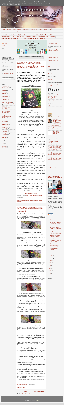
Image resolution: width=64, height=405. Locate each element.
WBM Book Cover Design (52, 71)
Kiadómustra (47, 31)
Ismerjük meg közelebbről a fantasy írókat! (40, 36)
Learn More (56, 3)
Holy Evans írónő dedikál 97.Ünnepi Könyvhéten (54, 246)
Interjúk (3, 34)
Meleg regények (23, 34)
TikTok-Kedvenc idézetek (52, 96)
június (51, 220)
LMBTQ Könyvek (5, 127)
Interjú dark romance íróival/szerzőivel (31, 38)
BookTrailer (4, 32)
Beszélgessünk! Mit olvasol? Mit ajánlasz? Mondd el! (53, 108)
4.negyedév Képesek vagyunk (53, 61)
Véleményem (19, 201)
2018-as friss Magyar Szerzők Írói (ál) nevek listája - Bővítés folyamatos (54, 144)
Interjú (24, 386)
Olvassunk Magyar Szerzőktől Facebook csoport (53, 105)
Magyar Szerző (26, 200)
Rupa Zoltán (35, 200)
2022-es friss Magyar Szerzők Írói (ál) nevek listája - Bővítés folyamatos (54, 154)
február (51, 258)
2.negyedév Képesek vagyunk (53, 58)
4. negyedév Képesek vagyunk (53, 51)
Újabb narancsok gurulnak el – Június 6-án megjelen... (55, 236)
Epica (49, 66)
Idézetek (53, 31)
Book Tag (40, 29)
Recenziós (4, 136)
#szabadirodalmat (5, 86)
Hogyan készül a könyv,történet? (12, 34)
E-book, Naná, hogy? (20, 36)
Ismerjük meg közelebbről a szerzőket (15, 32)
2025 (50, 262)
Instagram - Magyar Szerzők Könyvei (54, 100)
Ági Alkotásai (50, 79)
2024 (50, 263)
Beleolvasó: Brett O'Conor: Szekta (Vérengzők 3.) (56, 132)
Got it (61, 3)
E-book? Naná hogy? (6, 99)
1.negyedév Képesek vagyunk (53, 49)
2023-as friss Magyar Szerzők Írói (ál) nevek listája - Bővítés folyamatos (54, 156)
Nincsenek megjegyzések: (37, 195)
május (51, 253)
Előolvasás (27, 31)
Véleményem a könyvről (18, 31)
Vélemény (40, 200)
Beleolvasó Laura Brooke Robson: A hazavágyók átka (55, 228)
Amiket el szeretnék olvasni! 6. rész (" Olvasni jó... (55, 230)
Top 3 (21, 38)
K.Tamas (5, 43)
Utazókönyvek (4, 144)
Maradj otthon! (31, 34)
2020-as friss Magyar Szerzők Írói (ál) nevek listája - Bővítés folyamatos (54, 149)
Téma (13, 36)
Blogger (37, 400)
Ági (4, 45)
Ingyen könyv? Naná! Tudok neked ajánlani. (10, 38)
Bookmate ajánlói (27, 32)
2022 (50, 267)
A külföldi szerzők (47, 29)
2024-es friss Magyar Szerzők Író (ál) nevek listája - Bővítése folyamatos (54, 159)
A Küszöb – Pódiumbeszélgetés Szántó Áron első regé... (55, 238)
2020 (50, 270)
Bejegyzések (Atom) (26, 393)
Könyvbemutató (41, 32)
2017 (50, 275)
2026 (50, 219)
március (51, 257)
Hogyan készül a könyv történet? (8, 103)
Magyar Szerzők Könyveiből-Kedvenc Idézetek (53, 169)
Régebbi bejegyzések (39, 391)
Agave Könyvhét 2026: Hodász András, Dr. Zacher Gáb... (55, 244)
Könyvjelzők (52, 36)
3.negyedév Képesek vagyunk (53, 50)
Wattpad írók (28, 36)
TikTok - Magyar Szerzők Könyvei (54, 94)
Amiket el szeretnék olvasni (7, 31)
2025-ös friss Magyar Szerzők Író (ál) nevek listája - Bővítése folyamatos (54, 161)
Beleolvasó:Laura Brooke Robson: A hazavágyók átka (55, 225)
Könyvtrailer (33, 31)
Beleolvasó (58, 31)
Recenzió (31, 200)
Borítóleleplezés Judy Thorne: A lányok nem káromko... (55, 251)
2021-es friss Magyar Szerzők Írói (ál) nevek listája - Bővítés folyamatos (54, 152)
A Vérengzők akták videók (52, 43)
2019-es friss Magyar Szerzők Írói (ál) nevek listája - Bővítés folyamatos (54, 147)
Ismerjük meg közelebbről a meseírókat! (53, 32)
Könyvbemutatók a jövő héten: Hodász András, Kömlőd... (55, 223)
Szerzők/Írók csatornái (6, 36)
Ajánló (22, 386)
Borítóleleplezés (40, 31)
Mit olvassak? (38, 34)
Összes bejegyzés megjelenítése (31, 57)
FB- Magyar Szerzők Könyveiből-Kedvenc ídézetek (54, 98)
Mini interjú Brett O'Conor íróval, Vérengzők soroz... (55, 241)
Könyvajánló (4, 122)
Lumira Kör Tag (34, 29)
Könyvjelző (4, 125)
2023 (50, 265)
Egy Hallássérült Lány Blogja (8, 73)
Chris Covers (50, 73)
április (51, 255)
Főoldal (3, 29)
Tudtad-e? (34, 32)
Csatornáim (9, 29)
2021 (50, 268)
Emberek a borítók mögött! (47, 34)
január (51, 260)
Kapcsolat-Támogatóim (17, 29)
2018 (50, 273)
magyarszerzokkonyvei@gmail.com (55, 210)
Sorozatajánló (42, 38)
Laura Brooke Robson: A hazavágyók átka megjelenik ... (56, 233)
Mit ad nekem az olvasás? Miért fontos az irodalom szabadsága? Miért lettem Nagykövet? (57, 115)
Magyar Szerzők (26, 29)
